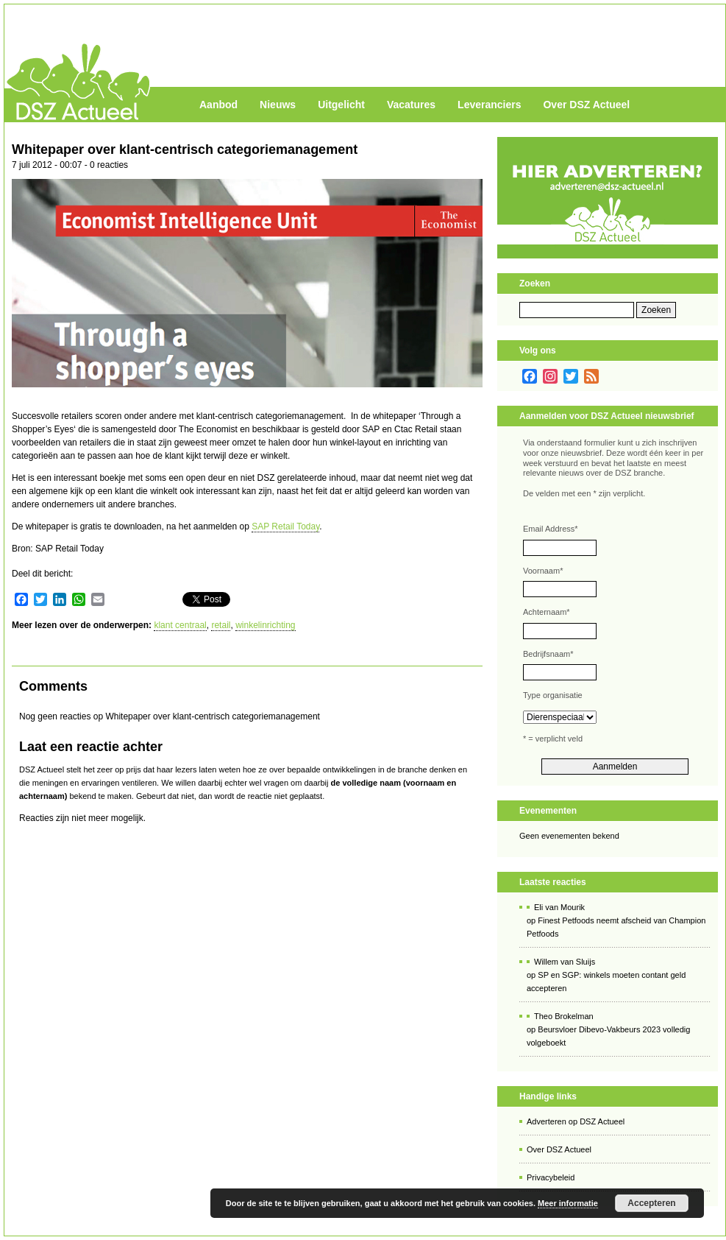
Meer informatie (568, 1203)
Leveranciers (489, 104)
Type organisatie (553, 695)
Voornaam (543, 570)
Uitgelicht (341, 104)
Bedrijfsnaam (548, 653)
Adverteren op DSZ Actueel (575, 1121)
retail (220, 625)
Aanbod (218, 104)
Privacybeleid (550, 1177)
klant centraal (180, 625)
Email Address (550, 528)
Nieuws (278, 104)
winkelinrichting (265, 625)
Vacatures (411, 104)
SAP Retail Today (285, 526)
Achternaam (546, 611)
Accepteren (651, 1203)
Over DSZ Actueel (586, 104)
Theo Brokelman (564, 1016)
